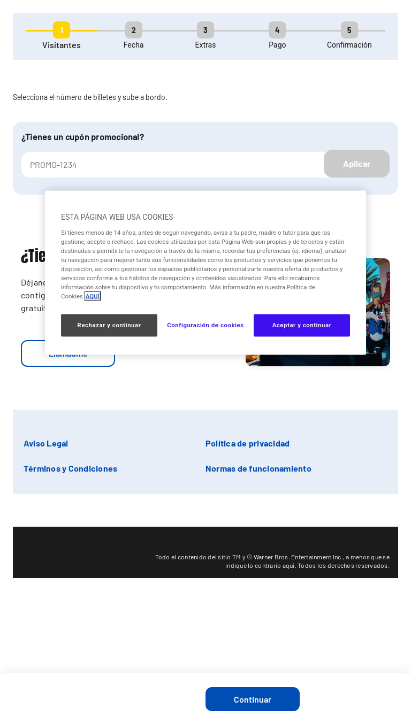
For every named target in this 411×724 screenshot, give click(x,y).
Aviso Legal (46, 443)
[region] (205, 273)
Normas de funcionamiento (258, 468)
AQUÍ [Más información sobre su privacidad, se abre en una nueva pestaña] (93, 296)
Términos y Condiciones (70, 468)
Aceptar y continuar (302, 325)
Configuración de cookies (205, 325)
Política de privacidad (248, 443)
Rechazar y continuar (109, 325)
